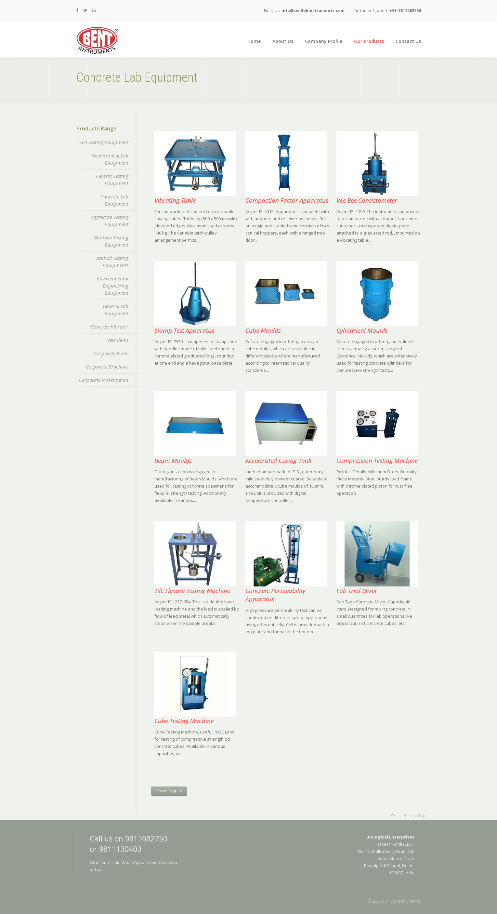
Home (254, 41)
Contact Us (408, 41)
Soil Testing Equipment (103, 142)
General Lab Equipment (115, 309)
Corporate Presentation (103, 380)
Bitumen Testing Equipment (111, 241)
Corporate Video (111, 353)
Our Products (369, 41)
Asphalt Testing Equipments (112, 261)
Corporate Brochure (107, 366)
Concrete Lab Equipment (114, 200)
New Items (117, 340)
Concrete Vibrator (109, 326)
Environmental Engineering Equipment (112, 285)
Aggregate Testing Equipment (109, 220)
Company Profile (323, 41)
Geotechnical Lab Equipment (110, 159)
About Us (282, 41)
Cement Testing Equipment (112, 179)
